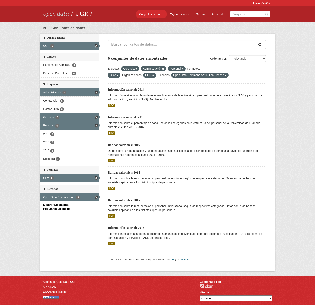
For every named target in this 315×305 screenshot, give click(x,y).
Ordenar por (218, 58)
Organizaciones (179, 14)
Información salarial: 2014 (126, 89)
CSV (111, 105)
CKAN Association (54, 291)
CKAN (206, 286)
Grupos (200, 14)
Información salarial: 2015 (126, 228)
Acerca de (218, 14)
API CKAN (49, 286)
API (172, 259)
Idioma (204, 292)
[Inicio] (44, 28)
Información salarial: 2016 (126, 117)
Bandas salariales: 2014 (124, 172)
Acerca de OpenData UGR (59, 281)
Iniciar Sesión (261, 3)
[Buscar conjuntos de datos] (250, 14)
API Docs (185, 259)
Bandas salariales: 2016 (124, 145)
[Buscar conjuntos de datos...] (181, 44)
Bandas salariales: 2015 (124, 200)
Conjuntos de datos (151, 14)
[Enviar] (266, 14)
